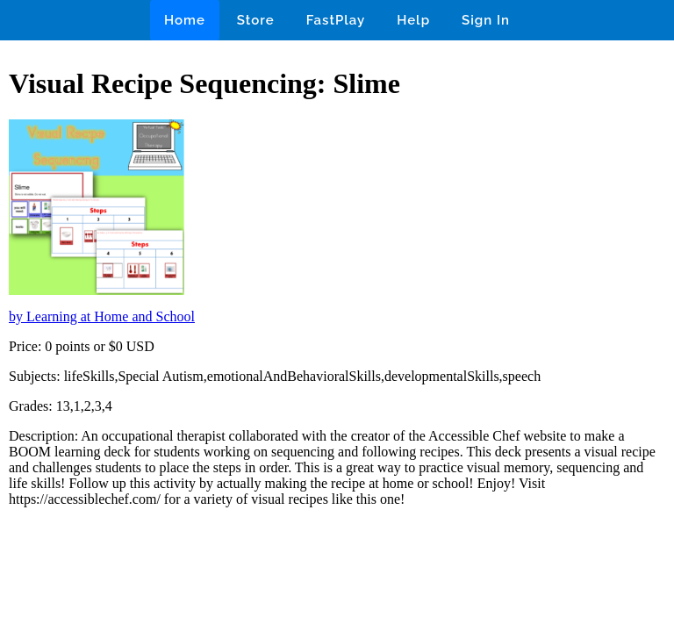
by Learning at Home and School (102, 316)
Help (413, 20)
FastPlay (336, 20)
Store (256, 20)
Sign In (486, 20)
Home (184, 20)
